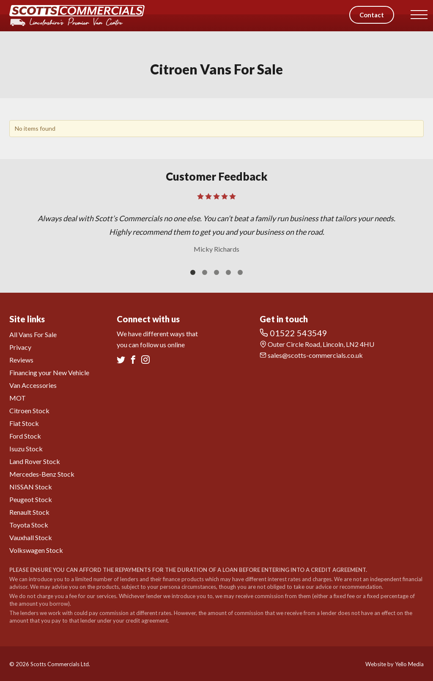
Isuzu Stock (26, 449)
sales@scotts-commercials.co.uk (311, 355)
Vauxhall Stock (30, 537)
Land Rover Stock (34, 461)
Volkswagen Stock (36, 550)
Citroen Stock (29, 410)
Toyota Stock (28, 525)
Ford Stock (25, 436)
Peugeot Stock (30, 499)
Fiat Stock (24, 423)
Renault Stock (29, 512)
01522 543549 (293, 333)
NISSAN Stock (30, 487)
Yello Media (409, 664)
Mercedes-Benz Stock (41, 474)
